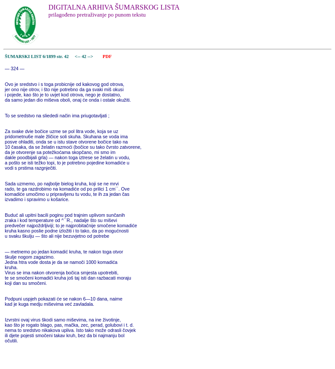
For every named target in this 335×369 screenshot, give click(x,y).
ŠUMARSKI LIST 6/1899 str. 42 (37, 56)
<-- (78, 56)
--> (91, 56)
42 (84, 56)
